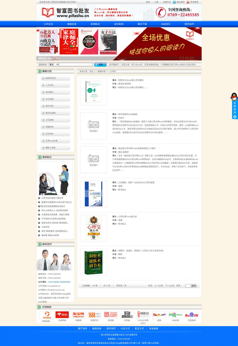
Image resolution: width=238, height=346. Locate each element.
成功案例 (118, 24)
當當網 (111, 320)
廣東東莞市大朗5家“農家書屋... (55, 223)
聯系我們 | (112, 328)
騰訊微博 (181, 2)
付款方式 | (127, 328)
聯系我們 (189, 24)
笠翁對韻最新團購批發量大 (53, 206)
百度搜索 (192, 320)
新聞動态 (95, 24)
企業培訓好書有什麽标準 (52, 198)
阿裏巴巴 (95, 320)
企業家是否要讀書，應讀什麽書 (55, 214)
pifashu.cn (56, 286)
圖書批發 (72, 24)
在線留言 (165, 24)
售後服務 (153, 328)
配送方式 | (141, 328)
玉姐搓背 (45, 227)
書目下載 (142, 24)
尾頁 (178, 285)
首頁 (91, 71)
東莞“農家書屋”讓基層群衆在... (55, 231)
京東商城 (62, 320)
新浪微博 (194, 2)
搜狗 (159, 320)
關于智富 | (84, 328)
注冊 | (158, 2)
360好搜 (175, 320)
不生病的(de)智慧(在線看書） (54, 219)
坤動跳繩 (46, 321)
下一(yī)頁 (169, 285)
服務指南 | (98, 328)
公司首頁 (48, 24)
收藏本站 (167, 2)
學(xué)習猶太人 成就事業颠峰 (54, 210)
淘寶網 (78, 320)
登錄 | (149, 2)
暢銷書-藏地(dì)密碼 (50, 235)
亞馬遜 (127, 320)
